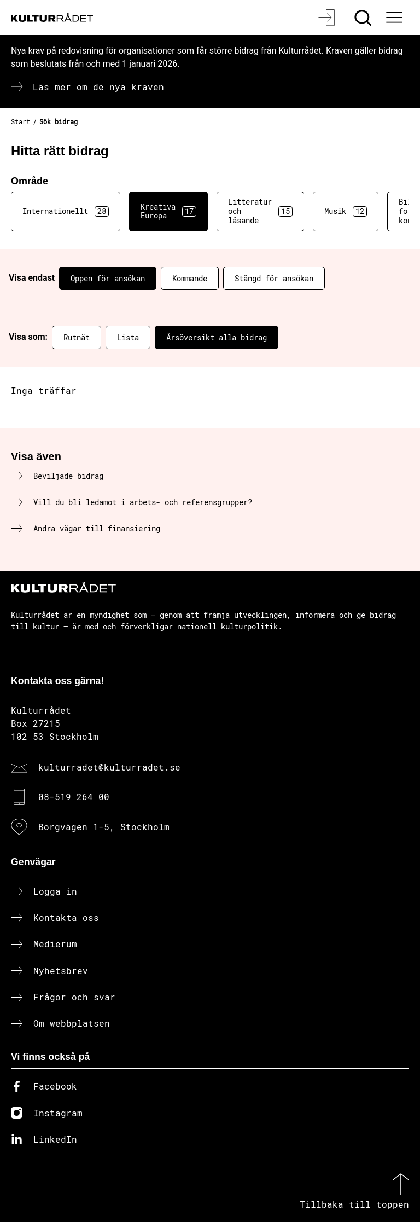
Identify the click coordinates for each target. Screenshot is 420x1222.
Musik (345, 211)
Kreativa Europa (168, 211)
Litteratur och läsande (260, 210)
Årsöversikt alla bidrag (216, 337)
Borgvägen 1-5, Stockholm (104, 826)
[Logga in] (328, 17)
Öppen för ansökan (108, 278)
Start (20, 121)
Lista (128, 337)
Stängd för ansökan (274, 278)
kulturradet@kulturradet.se (109, 767)
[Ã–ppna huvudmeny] (395, 17)
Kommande (189, 278)
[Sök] (364, 17)
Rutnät (76, 337)
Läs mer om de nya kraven (98, 86)
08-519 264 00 (73, 796)
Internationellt (65, 211)
